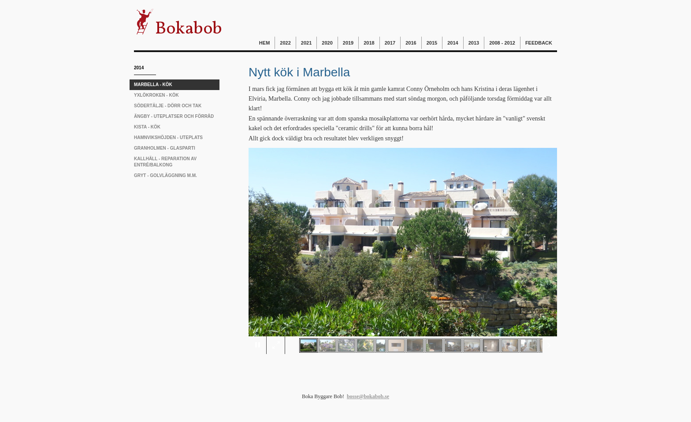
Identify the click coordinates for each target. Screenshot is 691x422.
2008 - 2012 (502, 42)
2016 (410, 42)
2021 (306, 42)
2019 (348, 42)
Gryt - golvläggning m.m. (165, 175)
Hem (264, 42)
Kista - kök (147, 126)
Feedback (538, 42)
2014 (452, 42)
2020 (327, 42)
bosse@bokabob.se (368, 396)
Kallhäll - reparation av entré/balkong (165, 161)
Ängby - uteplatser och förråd (174, 116)
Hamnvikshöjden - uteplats (168, 137)
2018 (369, 42)
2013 (473, 42)
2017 (390, 42)
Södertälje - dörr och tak (167, 105)
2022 (285, 42)
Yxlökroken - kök (156, 95)
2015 (432, 42)
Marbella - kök (153, 84)
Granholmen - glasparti (164, 148)
